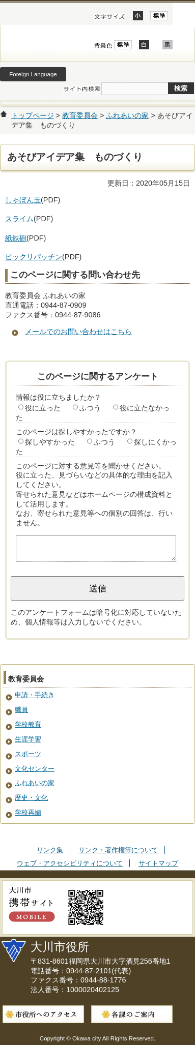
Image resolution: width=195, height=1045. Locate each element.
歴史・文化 (31, 797)
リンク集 (50, 850)
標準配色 (123, 45)
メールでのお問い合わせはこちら (78, 331)
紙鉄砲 (15, 238)
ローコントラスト (167, 45)
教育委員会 (80, 115)
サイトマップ (158, 863)
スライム (19, 219)
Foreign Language (33, 74)
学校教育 (28, 724)
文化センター (34, 768)
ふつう (90, 408)
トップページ (32, 115)
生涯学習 (28, 739)
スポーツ (28, 754)
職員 (21, 709)
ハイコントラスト (144, 45)
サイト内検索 (81, 89)
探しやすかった (50, 442)
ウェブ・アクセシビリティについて (70, 863)
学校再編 (28, 812)
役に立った (43, 408)
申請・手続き (34, 695)
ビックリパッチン (33, 257)
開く (184, 14)
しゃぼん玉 (23, 200)
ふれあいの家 (127, 115)
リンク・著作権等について (118, 850)
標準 (159, 16)
